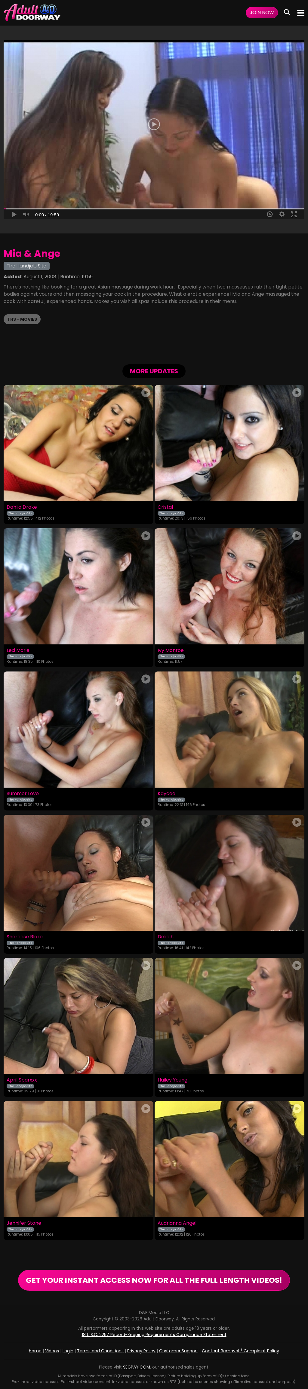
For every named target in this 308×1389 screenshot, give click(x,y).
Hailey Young (172, 1080)
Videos (52, 1351)
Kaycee (166, 794)
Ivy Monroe (171, 650)
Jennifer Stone (24, 1223)
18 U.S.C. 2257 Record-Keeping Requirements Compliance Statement (154, 1335)
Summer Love (23, 794)
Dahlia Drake (22, 507)
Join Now (262, 12)
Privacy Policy (141, 1351)
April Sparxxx (22, 1080)
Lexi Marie (18, 650)
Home (35, 1351)
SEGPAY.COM (136, 1367)
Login (68, 1351)
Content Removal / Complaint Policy (240, 1351)
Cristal (165, 507)
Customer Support (178, 1351)
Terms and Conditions (100, 1351)
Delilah (166, 937)
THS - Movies (22, 319)
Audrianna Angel (177, 1223)
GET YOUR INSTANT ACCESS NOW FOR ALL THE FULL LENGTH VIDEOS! (154, 1280)
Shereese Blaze (25, 937)
